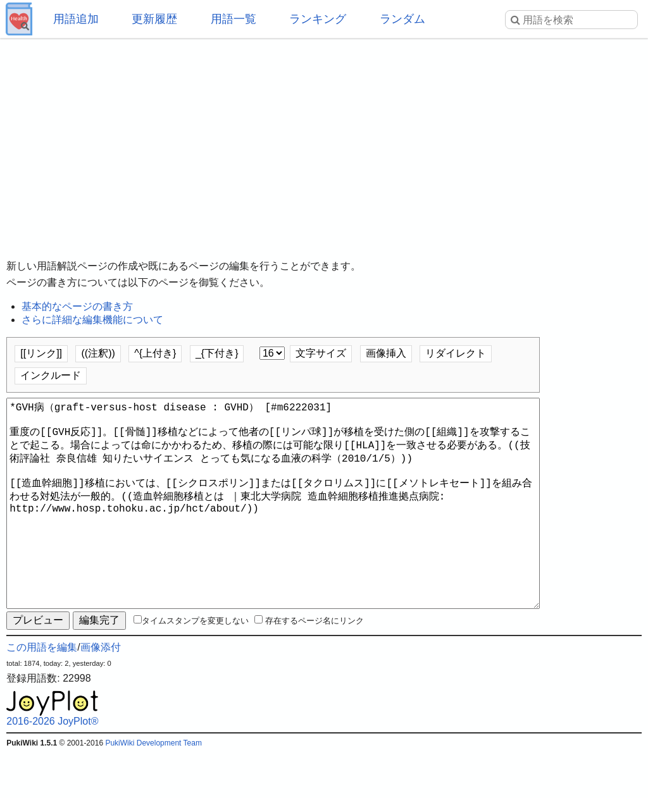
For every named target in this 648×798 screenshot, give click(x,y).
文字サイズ (321, 353)
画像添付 (100, 692)
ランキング (317, 19)
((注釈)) (98, 353)
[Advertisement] (324, 139)
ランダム (402, 19)
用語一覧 (233, 19)
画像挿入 (386, 353)
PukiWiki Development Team (153, 788)
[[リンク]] (41, 353)
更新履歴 (154, 19)
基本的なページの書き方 (77, 306)
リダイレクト (455, 353)
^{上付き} (155, 353)
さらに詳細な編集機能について (92, 319)
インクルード (50, 375)
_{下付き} (217, 353)
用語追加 (76, 19)
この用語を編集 (41, 692)
